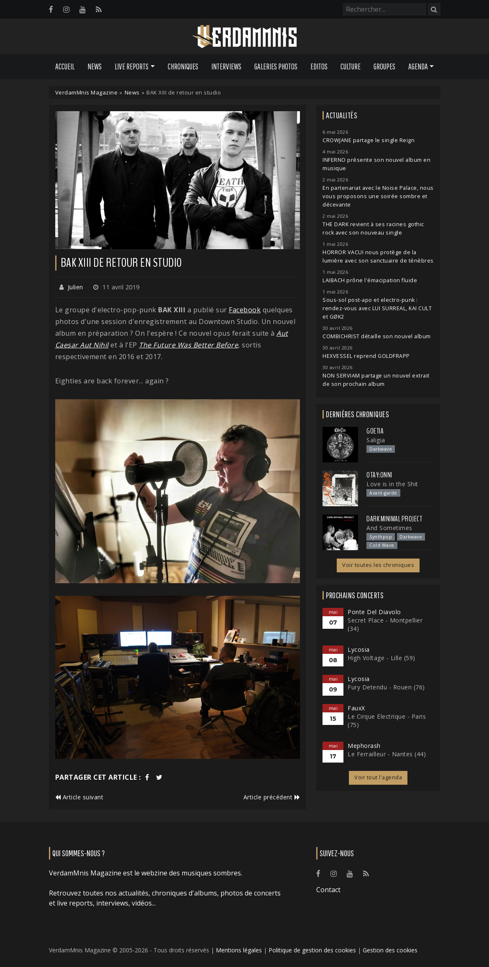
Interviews (226, 66)
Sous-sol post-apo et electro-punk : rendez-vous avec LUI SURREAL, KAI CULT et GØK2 (377, 308)
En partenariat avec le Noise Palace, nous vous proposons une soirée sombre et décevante (378, 196)
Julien (75, 287)
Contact (328, 889)
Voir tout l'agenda (378, 777)
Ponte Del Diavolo (374, 612)
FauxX (356, 708)
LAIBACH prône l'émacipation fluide (370, 280)
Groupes (384, 66)
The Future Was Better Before (188, 345)
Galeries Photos (275, 66)
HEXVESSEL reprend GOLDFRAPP (366, 356)
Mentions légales (239, 950)
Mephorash (364, 746)
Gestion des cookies (390, 950)
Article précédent (271, 797)
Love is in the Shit (392, 484)
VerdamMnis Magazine (86, 92)
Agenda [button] (418, 66)
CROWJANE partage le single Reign (369, 140)
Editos (319, 66)
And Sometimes (389, 528)
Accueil (64, 66)
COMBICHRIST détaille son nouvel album (377, 336)
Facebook (245, 309)
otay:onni (379, 475)
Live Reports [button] (131, 66)
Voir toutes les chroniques (378, 565)
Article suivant (79, 797)
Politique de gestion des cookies (312, 950)
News (94, 66)
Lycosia (359, 649)
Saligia (375, 440)
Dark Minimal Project (394, 519)
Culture (351, 66)
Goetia (375, 431)
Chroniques (183, 66)
